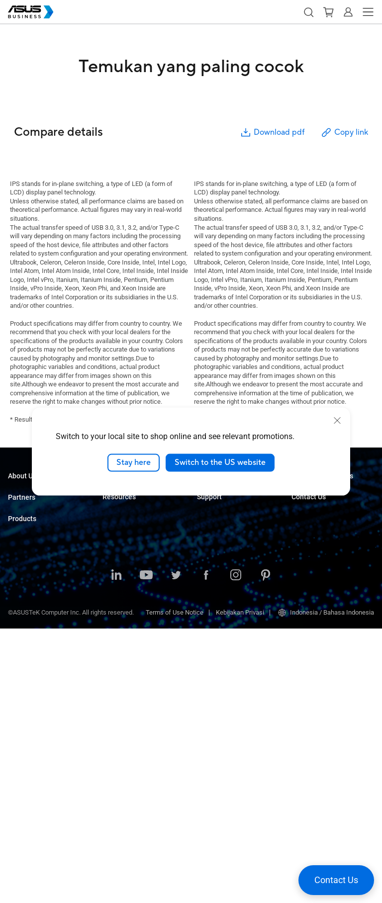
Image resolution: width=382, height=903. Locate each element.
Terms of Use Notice (174, 887)
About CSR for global (37, 507)
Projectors (22, 658)
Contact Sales (311, 584)
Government (119, 635)
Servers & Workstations (41, 673)
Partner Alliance (30, 546)
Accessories (25, 793)
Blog (108, 718)
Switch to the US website (220, 462)
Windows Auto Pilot (224, 537)
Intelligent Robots (32, 778)
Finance (113, 621)
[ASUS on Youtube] (146, 850)
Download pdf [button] (272, 132)
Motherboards (27, 688)
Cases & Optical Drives (40, 748)
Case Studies (121, 703)
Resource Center (125, 688)
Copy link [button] (344, 132)
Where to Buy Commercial (44, 561)
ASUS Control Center (225, 507)
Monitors (20, 643)
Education (116, 522)
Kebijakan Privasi (240, 887)
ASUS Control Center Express (237, 522)
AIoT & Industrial (31, 718)
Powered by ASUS (316, 531)
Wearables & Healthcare (42, 763)
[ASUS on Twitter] (176, 850)
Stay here (133, 462)
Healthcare (117, 552)
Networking (24, 733)
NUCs (16, 628)
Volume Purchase (316, 569)
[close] (337, 421)
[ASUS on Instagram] (236, 850)
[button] (308, 12)
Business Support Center (232, 575)
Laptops (19, 599)
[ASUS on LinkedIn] (116, 850)
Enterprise (116, 507)
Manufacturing (123, 567)
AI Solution (117, 650)
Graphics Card (28, 703)
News (110, 733)
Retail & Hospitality (128, 537)
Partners (21, 529)
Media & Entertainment (134, 606)
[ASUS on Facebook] (206, 850)
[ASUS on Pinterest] (266, 850)
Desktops (21, 614)
